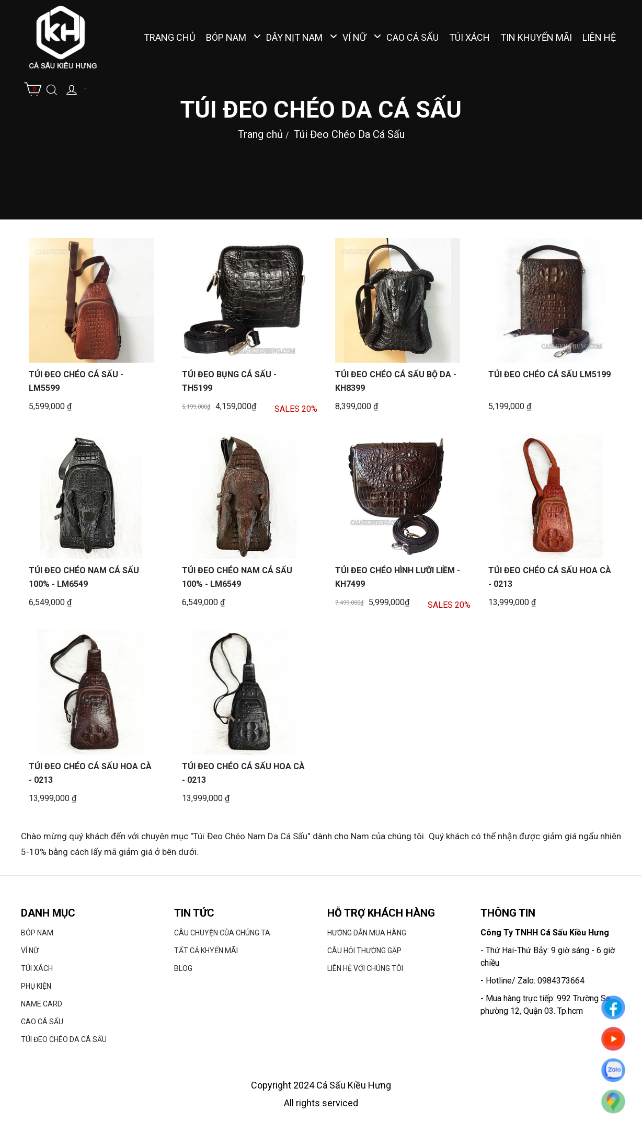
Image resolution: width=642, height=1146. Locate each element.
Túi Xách (469, 37)
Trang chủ (170, 37)
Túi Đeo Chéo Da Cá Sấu (349, 134)
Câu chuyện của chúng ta (222, 933)
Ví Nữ (354, 37)
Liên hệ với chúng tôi (365, 968)
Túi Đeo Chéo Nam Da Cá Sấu (250, 836)
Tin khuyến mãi (536, 37)
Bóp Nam (226, 37)
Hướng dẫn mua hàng (366, 933)
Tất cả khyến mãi (206, 950)
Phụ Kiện (36, 986)
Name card (41, 1004)
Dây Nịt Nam (294, 37)
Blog (183, 968)
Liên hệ (599, 37)
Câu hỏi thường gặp (364, 950)
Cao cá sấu (412, 37)
